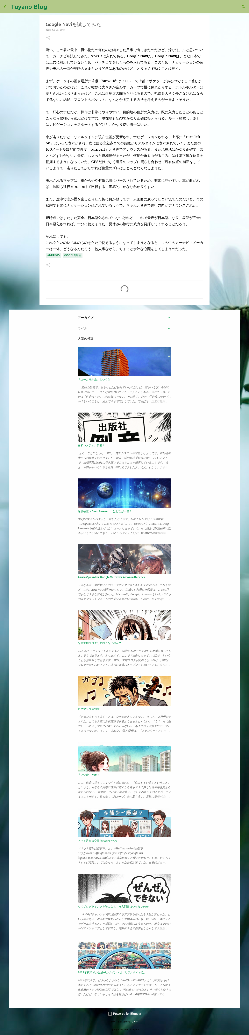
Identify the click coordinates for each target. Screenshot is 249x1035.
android (53, 255)
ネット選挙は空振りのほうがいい (98, 840)
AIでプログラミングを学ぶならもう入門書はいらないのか (113, 906)
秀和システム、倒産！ (91, 445)
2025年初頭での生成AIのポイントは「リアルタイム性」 (112, 972)
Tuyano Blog (29, 6)
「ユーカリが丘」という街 (94, 379)
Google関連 (72, 255)
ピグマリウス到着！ (90, 708)
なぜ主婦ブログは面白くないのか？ (99, 643)
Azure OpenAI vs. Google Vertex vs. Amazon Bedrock (111, 577)
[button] (48, 38)
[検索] (52, 6)
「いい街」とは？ (89, 774)
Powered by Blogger (124, 1013)
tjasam (135, 1021)
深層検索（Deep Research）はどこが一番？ (105, 511)
